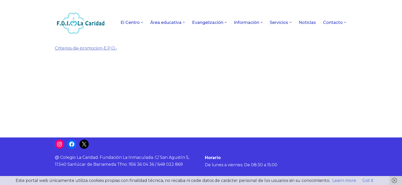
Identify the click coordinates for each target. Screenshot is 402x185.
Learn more (344, 180)
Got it (368, 180)
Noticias (307, 22)
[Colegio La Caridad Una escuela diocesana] (80, 22)
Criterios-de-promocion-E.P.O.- (86, 48)
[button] (142, 22)
